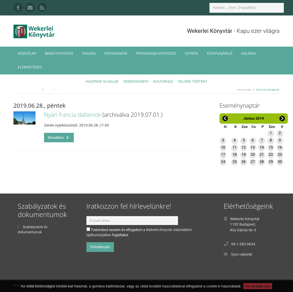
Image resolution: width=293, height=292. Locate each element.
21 (262, 154)
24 (223, 161)
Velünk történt (192, 81)
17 (223, 154)
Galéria (248, 53)
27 (253, 161)
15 (271, 147)
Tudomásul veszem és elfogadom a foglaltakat (139, 232)
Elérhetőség (30, 67)
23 (280, 154)
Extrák (191, 53)
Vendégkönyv (136, 81)
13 (253, 147)
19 (243, 154)
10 (223, 147)
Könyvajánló (220, 53)
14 (262, 147)
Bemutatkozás (59, 53)
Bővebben (58, 137)
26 (243, 161)
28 (262, 161)
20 (253, 154)
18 (235, 154)
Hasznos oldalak (102, 81)
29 (271, 161)
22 (271, 154)
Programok (116, 53)
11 (235, 147)
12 (243, 147)
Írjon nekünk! (241, 254)
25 (235, 161)
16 (280, 147)
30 (280, 161)
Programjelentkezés (156, 53)
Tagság (89, 53)
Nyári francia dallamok (72, 115)
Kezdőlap (27, 53)
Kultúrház (163, 81)
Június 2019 (253, 118)
